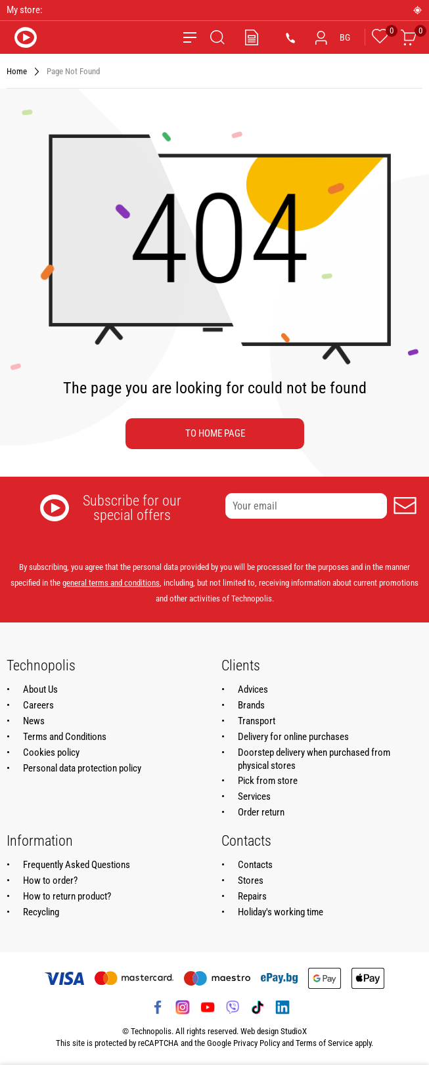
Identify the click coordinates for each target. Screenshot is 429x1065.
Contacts (255, 865)
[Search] (217, 37)
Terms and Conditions (64, 737)
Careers (38, 705)
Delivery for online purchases (293, 737)
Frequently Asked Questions (76, 865)
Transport (256, 721)
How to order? (50, 880)
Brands (251, 705)
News (34, 721)
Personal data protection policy (82, 768)
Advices (253, 689)
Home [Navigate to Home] (17, 71)
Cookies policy (51, 752)
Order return (261, 812)
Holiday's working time (280, 912)
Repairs (252, 896)
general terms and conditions (111, 583)
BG (345, 37)
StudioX (294, 1031)
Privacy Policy (256, 1043)
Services (254, 796)
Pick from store (268, 781)
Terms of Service (324, 1043)
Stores (250, 880)
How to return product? (67, 896)
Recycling (41, 912)
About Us (40, 689)
